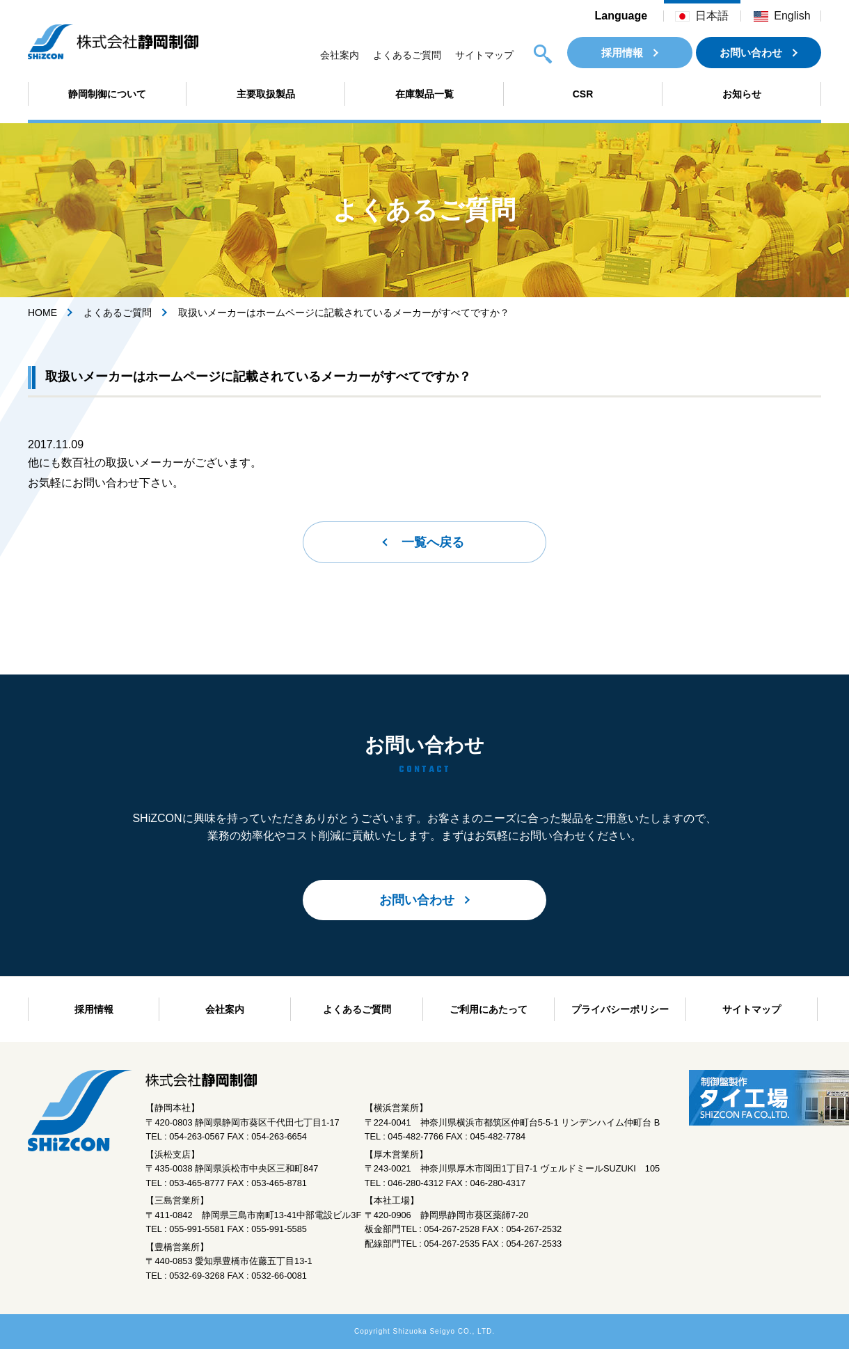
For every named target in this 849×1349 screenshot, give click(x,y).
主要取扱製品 (266, 94)
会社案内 (339, 55)
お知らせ (741, 94)
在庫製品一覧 (424, 94)
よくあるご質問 (407, 55)
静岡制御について (107, 94)
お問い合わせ (751, 52)
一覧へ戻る (433, 542)
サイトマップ (484, 55)
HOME (42, 312)
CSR (583, 94)
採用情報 (622, 52)
